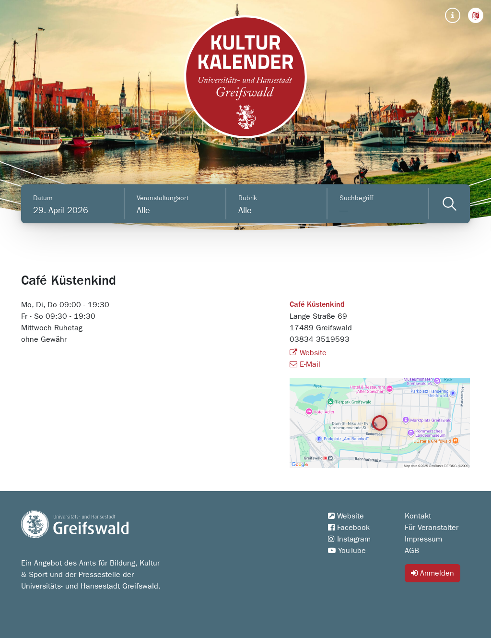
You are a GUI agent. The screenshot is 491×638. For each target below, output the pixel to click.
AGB (412, 550)
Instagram (349, 539)
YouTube (347, 550)
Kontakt (418, 516)
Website (308, 353)
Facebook (349, 527)
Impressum (423, 539)
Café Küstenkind (317, 305)
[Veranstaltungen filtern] (449, 203)
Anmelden (432, 573)
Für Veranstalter (431, 527)
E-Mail (305, 364)
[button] (475, 15)
